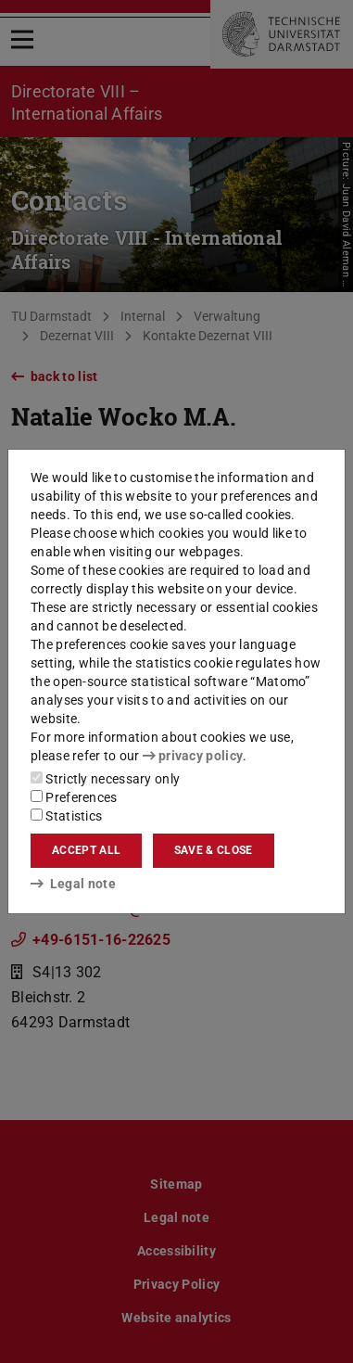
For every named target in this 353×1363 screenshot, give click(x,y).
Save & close (213, 850)
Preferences (74, 797)
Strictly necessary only (105, 778)
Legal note (73, 883)
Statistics (66, 816)
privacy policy (193, 755)
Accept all (86, 850)
